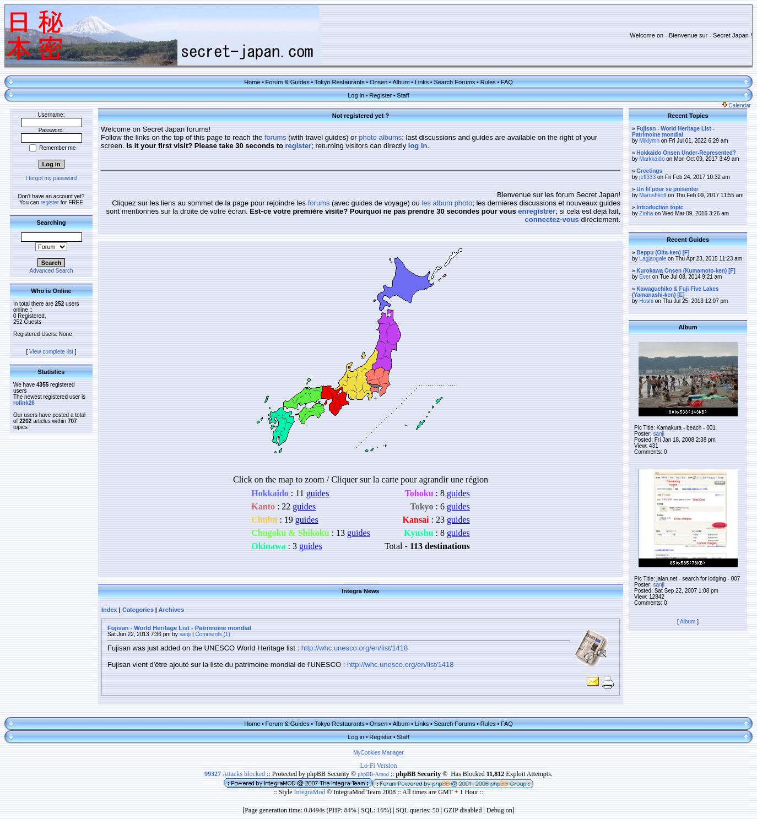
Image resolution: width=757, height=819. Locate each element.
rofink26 (24, 403)
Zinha (646, 213)
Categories (138, 609)
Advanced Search (51, 271)
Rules (488, 82)
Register (380, 95)
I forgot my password (51, 178)
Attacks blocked (234, 774)
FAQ (507, 82)
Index (109, 609)
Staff (403, 95)
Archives (171, 609)
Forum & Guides (288, 82)
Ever (645, 277)
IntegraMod (310, 792)
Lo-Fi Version (378, 765)
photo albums (380, 137)
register (50, 202)
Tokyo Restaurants (340, 82)
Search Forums (454, 82)
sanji (185, 634)
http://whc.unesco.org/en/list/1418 (354, 648)
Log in (356, 95)
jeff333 (647, 177)
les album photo (446, 203)
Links (422, 82)
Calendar (736, 105)
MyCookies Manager (378, 753)
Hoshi (646, 301)
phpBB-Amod (373, 774)
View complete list (51, 352)
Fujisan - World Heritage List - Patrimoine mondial (179, 628)
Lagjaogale (652, 259)
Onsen (378, 82)
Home (252, 82)
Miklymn (649, 141)
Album (400, 82)
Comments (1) (212, 634)
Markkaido (651, 159)
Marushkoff (652, 195)
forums (275, 137)
